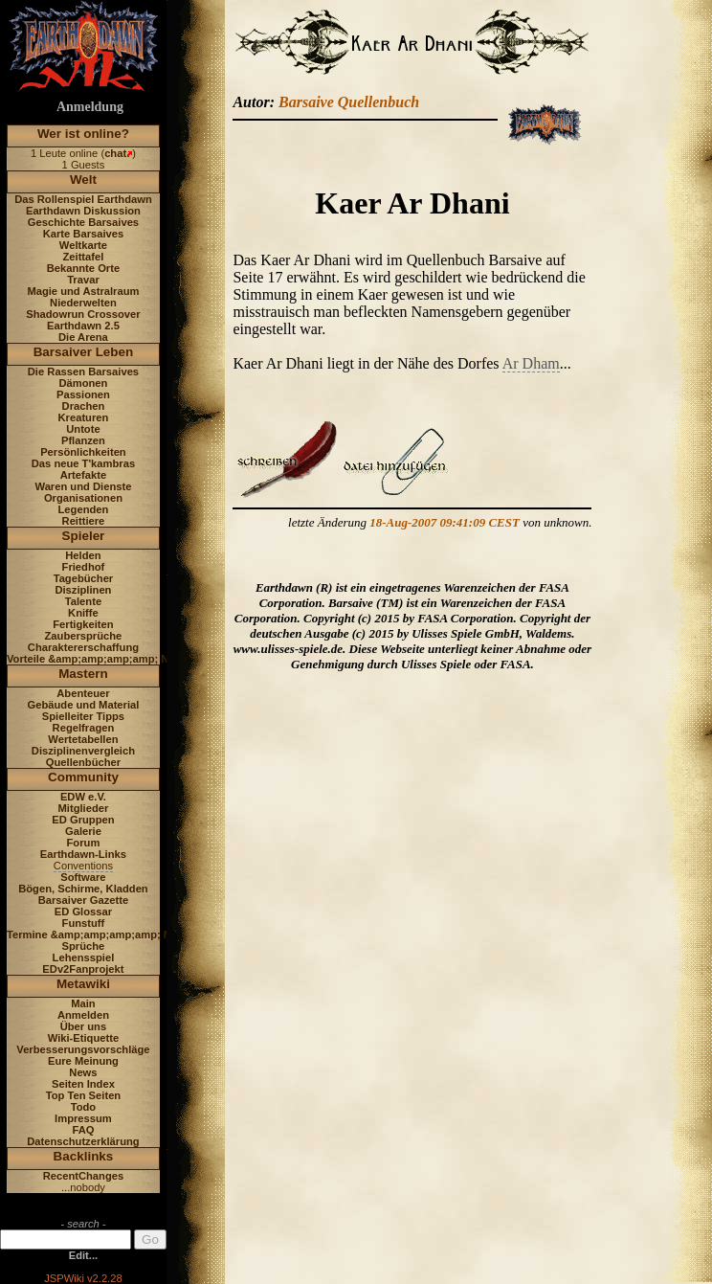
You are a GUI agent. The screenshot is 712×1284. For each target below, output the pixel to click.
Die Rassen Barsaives (83, 371)
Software (82, 877)
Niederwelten (83, 302)
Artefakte (83, 475)
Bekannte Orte (83, 268)
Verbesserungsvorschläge (82, 1049)
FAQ (83, 1130)
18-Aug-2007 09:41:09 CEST (444, 522)
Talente (83, 601)
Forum (83, 842)
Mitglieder (83, 808)
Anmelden (83, 1015)
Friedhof (83, 567)
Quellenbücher (83, 762)
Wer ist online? (83, 133)
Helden (82, 555)
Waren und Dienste (82, 486)
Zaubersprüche (83, 636)
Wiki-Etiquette (83, 1038)
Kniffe (83, 613)
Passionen (83, 394)
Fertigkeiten (83, 624)
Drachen (83, 406)
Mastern (83, 673)
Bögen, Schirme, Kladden (83, 888)
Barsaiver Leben (83, 352)
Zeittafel (82, 256)
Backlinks (84, 1156)
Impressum (83, 1118)
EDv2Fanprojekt (82, 969)
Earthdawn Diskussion (83, 210)
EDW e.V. (83, 796)
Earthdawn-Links (83, 854)
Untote (83, 429)
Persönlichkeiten (83, 452)
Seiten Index (83, 1084)
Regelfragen (84, 727)
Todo (84, 1107)
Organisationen (83, 498)
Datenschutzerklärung (83, 1141)
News (83, 1072)
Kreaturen (83, 417)
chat (115, 153)
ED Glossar (83, 911)
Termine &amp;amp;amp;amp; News (99, 934)
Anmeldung (89, 107)
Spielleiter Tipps (83, 716)
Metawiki (83, 984)
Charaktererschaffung (83, 647)
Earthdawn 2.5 (83, 325)
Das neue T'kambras (83, 463)
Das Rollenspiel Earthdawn (83, 199)
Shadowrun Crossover (83, 314)
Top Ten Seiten (84, 1095)
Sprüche (83, 946)
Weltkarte (83, 245)
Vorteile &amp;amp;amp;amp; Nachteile (108, 659)
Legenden (83, 509)
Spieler (83, 536)
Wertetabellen (83, 739)
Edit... (83, 1255)
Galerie (83, 831)
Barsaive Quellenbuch (348, 102)
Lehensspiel (84, 957)
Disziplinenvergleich (83, 750)
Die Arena (83, 337)
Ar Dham (531, 363)
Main (83, 1003)
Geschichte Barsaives (83, 222)
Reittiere (83, 521)
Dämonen (82, 383)
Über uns (83, 1026)
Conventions (83, 865)
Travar (83, 279)
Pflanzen (83, 440)
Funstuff (83, 923)
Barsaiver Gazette (83, 900)
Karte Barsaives (83, 233)
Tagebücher (84, 578)
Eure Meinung (83, 1061)
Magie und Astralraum (83, 291)
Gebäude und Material (84, 704)
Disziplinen (83, 590)
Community (83, 777)
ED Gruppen (83, 819)
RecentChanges (83, 1176)
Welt (83, 179)
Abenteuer (82, 693)
